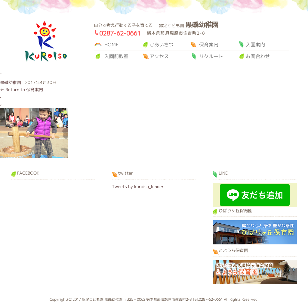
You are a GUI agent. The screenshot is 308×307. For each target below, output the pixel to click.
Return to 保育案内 (21, 89)
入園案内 (255, 44)
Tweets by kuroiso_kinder (138, 186)
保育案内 (208, 44)
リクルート (211, 56)
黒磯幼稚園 (46, 41)
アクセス (159, 56)
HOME (111, 44)
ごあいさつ (161, 44)
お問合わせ (258, 56)
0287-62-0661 (120, 33)
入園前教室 (116, 56)
